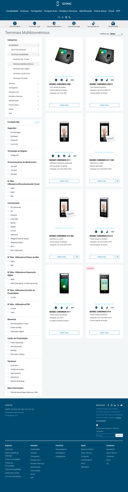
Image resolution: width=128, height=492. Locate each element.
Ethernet (12, 215)
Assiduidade (12, 11)
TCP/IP (11, 231)
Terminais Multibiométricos (54, 26)
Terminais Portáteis (113, 26)
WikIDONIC (85, 467)
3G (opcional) (14, 207)
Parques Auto (50, 11)
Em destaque (13, 132)
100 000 (12, 166)
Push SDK (12, 219)
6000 (10, 192)
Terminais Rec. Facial (34, 26)
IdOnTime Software (15, 26)
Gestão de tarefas (15, 369)
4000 (10, 279)
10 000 (11, 297)
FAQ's (83, 463)
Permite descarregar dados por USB (22, 392)
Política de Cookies (12, 473)
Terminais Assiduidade (19, 54)
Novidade (12, 136)
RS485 (11, 227)
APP (118, 11)
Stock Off (12, 140)
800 (10, 196)
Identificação (85, 11)
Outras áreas (100, 11)
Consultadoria (86, 460)
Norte (108, 460)
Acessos (24, 11)
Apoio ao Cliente (87, 449)
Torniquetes (36, 11)
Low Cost (12, 144)
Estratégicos (60, 453)
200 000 (12, 174)
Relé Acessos (13, 373)
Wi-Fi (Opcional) (15, 250)
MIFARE (12, 350)
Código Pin (13, 155)
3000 (10, 188)
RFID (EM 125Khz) (16, 354)
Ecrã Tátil (12, 365)
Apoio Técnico (86, 453)
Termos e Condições (12, 459)
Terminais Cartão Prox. (93, 26)
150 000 (12, 170)
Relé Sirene (13, 377)
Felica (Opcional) (15, 343)
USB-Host (12, 235)
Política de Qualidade (13, 469)
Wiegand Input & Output (18, 238)
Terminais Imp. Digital (74, 26)
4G (10, 211)
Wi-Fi (10, 246)
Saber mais (64, 105)
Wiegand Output (15, 242)
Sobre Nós (9, 449)
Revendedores (61, 449)
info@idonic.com (11, 415)
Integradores (60, 456)
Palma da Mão (14, 327)
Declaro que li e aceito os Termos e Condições (107, 430)
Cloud (111, 11)
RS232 (11, 223)
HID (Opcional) (14, 346)
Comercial (85, 456)
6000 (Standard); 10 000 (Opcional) (22, 283)
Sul (107, 463)
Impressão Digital (15, 331)
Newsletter (110, 449)
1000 (10, 312)
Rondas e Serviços (68, 11)
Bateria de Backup (15, 381)
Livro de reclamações (13, 476)
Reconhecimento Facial (17, 324)
